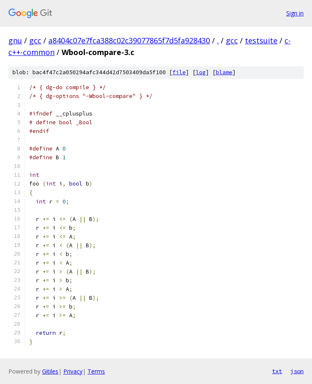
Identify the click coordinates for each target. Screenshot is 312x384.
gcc (35, 40)
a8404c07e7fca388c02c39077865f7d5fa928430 (129, 40)
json (297, 371)
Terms (96, 371)
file (179, 72)
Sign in (295, 13)
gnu (15, 40)
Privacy (72, 371)
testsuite (261, 40)
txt (277, 371)
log (201, 72)
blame (224, 72)
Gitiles (50, 371)
